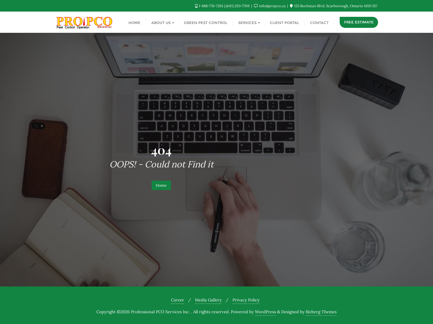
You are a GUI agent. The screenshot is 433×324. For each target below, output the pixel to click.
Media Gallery (208, 299)
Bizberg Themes (321, 311)
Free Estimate (359, 22)
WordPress (265, 311)
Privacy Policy (246, 299)
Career (177, 299)
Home (161, 185)
